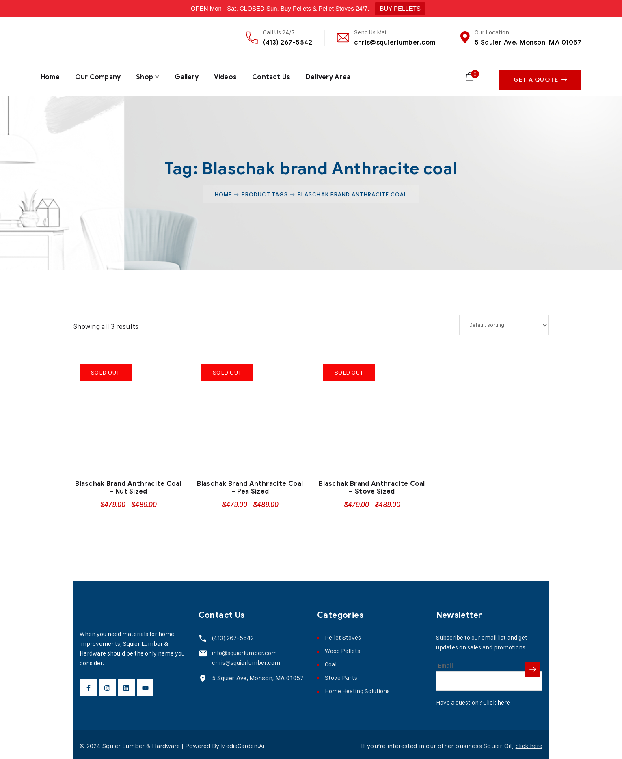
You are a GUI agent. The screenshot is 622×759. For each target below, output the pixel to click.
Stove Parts (341, 674)
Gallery (187, 75)
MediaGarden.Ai (243, 742)
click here (528, 742)
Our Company (98, 75)
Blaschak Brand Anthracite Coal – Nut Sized (128, 484)
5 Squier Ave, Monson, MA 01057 (528, 42)
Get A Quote (540, 76)
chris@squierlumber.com (395, 42)
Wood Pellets (342, 647)
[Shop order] (504, 322)
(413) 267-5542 (287, 42)
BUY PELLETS (400, 8)
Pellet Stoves (343, 634)
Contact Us (273, 75)
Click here (496, 699)
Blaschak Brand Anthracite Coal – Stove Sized (372, 484)
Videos (226, 75)
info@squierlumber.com (243, 649)
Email (445, 662)
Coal (331, 661)
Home (50, 75)
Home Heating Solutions (357, 688)
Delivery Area (330, 75)
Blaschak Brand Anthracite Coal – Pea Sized (250, 484)
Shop (145, 75)
